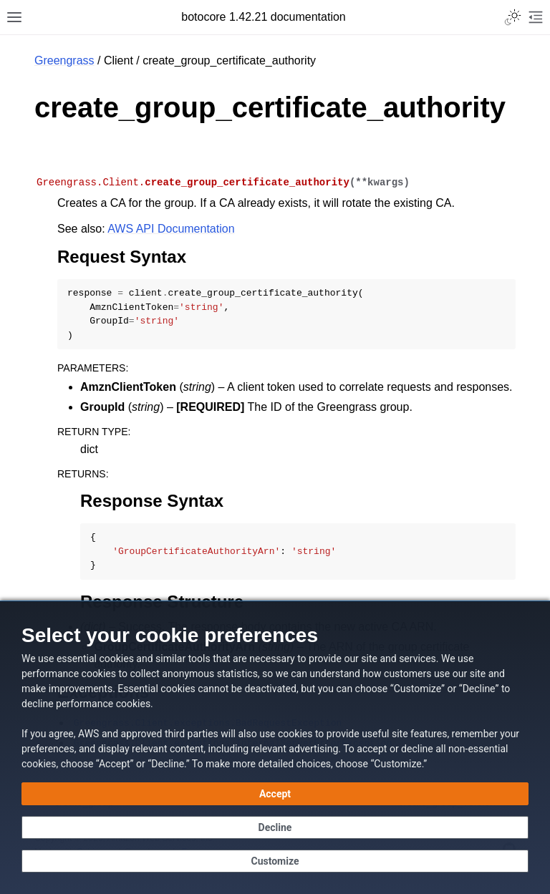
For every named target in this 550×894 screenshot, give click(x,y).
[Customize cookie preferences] (275, 861)
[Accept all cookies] (275, 793)
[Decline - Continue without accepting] (275, 827)
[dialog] (275, 747)
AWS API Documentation (170, 229)
